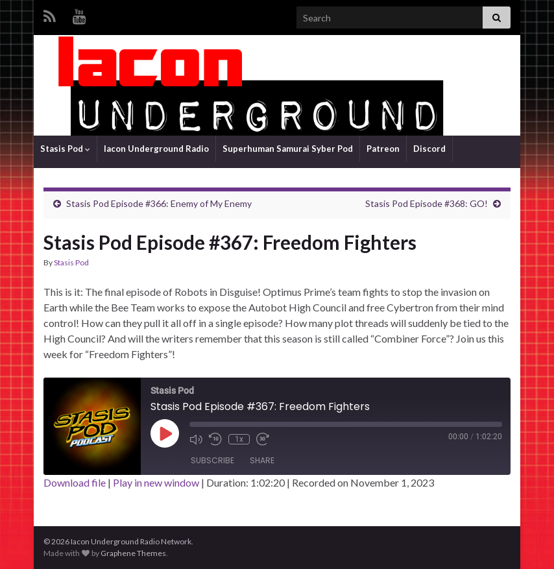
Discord (429, 148)
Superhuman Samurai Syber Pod (288, 148)
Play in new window (156, 482)
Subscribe (212, 460)
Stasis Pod (65, 148)
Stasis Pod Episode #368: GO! (426, 203)
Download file (74, 482)
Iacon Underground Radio (156, 148)
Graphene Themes (133, 553)
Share (262, 460)
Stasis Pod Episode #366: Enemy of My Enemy (159, 203)
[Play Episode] (165, 433)
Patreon (383, 148)
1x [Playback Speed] (239, 439)
